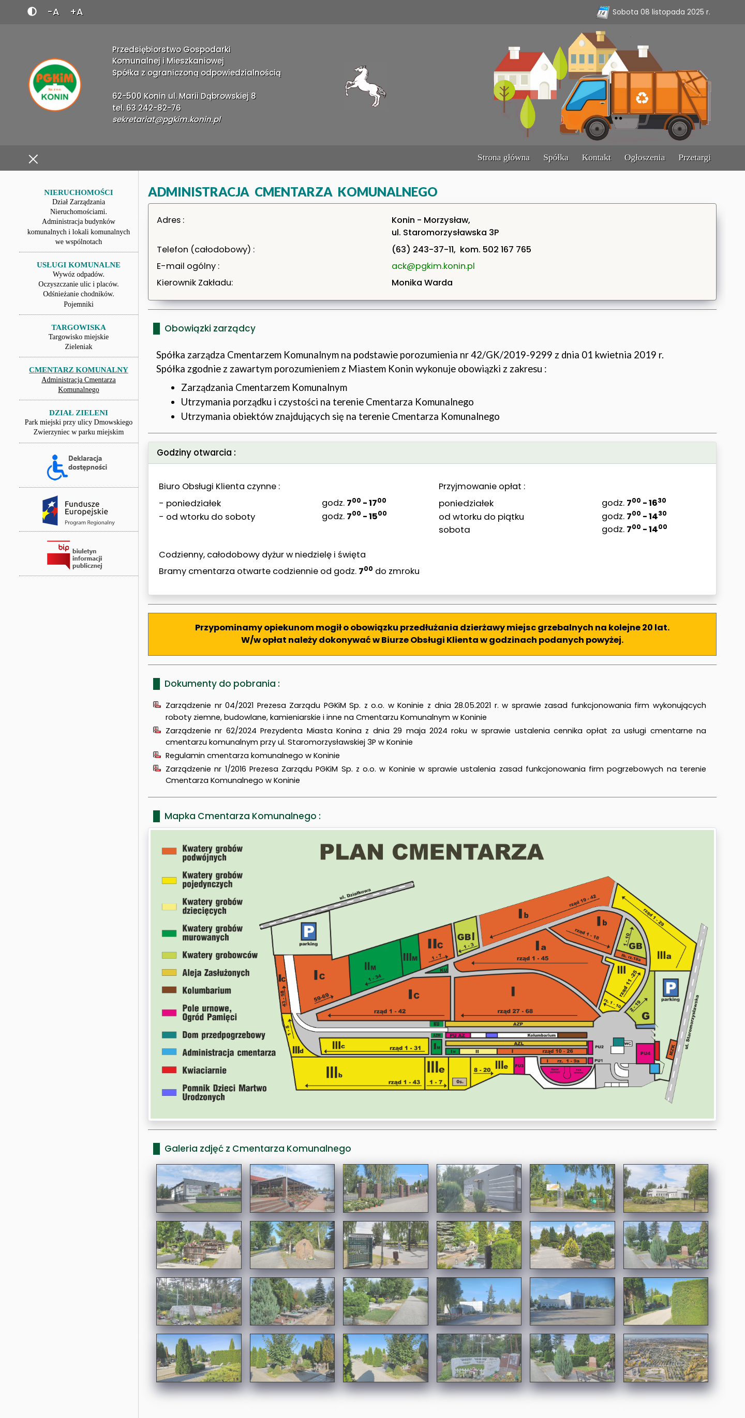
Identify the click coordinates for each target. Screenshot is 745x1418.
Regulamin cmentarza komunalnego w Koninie (253, 755)
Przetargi (694, 157)
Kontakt (596, 157)
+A (76, 11)
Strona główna (504, 157)
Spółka (555, 157)
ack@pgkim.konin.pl (433, 266)
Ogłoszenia (644, 157)
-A (53, 11)
